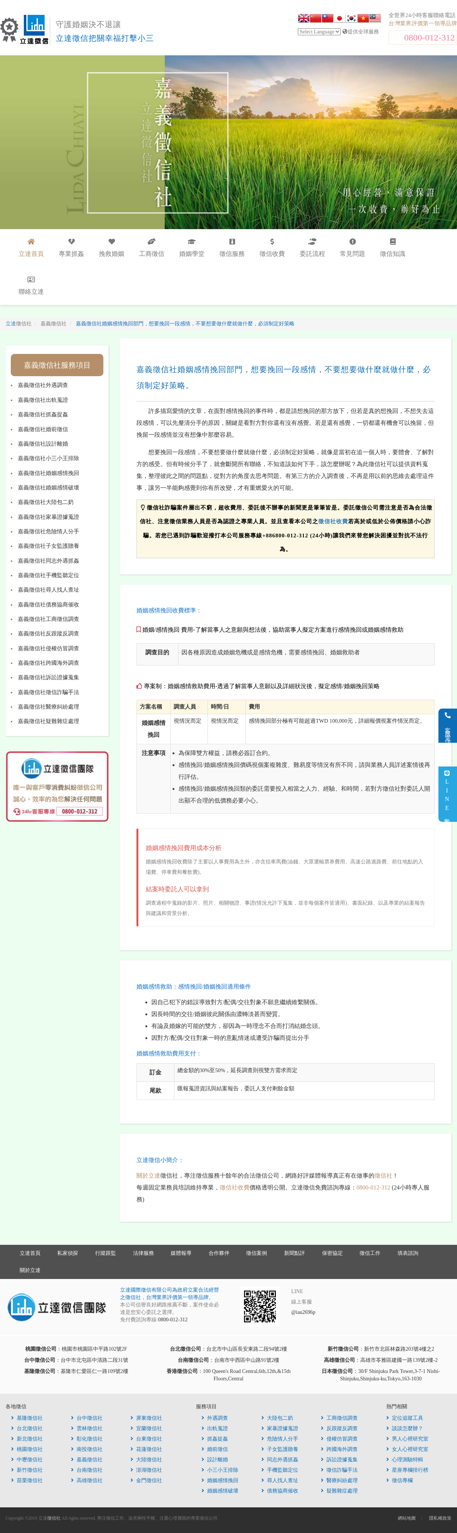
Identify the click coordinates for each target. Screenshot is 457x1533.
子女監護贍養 (279, 1449)
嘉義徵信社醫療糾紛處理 (48, 707)
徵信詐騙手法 (339, 1470)
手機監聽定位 (279, 1470)
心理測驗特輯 (404, 1459)
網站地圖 (407, 1518)
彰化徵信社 (87, 1439)
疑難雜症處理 (339, 1491)
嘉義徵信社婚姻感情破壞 (48, 488)
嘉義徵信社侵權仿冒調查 (48, 648)
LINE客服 (447, 794)
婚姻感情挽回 (220, 1480)
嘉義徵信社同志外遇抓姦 (48, 561)
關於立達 (148, 1175)
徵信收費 (272, 247)
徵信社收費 (333, 521)
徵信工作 (370, 1253)
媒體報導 (181, 1253)
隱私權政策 (440, 1518)
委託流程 (312, 247)
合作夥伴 (219, 1253)
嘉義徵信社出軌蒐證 (43, 400)
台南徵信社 (87, 1470)
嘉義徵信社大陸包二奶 (46, 502)
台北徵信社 (27, 1428)
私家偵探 (67, 1253)
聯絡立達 (31, 285)
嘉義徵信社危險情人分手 (48, 531)
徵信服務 (232, 247)
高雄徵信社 (87, 1480)
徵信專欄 (399, 1480)
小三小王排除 (220, 1470)
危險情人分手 (279, 1439)
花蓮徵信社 (146, 1449)
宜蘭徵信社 (146, 1428)
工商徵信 (151, 247)
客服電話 (448, 725)
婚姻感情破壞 (220, 1491)
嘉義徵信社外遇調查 (43, 385)
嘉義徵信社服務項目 (57, 365)
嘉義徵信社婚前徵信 (43, 429)
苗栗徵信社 (27, 1480)
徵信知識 (392, 247)
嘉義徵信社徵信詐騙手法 (48, 692)
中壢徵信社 (27, 1459)
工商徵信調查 (339, 1418)
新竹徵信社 (27, 1470)
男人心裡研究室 (407, 1439)
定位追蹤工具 (404, 1418)
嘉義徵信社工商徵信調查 (48, 619)
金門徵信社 (146, 1480)
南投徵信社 (87, 1449)
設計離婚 (215, 1459)
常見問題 (352, 247)
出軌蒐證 (215, 1428)
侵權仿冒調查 (339, 1439)
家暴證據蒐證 (279, 1428)
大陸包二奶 (277, 1418)
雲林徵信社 (87, 1428)
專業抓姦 (71, 247)
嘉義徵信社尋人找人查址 (48, 590)
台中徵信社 (87, 1418)
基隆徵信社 (27, 1418)
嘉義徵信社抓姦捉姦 (43, 414)
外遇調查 (215, 1418)
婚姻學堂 (192, 247)
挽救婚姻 (111, 247)
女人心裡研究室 (407, 1449)
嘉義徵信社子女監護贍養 (48, 546)
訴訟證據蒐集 (339, 1459)
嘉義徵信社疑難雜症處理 (48, 721)
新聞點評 (294, 1253)
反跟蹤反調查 (339, 1428)
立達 (19, 323)
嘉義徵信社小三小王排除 (48, 458)
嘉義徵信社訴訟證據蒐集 (48, 677)
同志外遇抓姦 (279, 1459)
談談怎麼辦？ (404, 1428)
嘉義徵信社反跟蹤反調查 (48, 634)
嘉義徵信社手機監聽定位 (48, 575)
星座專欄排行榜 (407, 1470)
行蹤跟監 (105, 1253)
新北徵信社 (27, 1439)
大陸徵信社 (146, 1459)
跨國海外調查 (339, 1449)
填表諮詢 (408, 1253)
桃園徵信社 (27, 1449)
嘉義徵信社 (87, 1459)
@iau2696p (303, 1312)
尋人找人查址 (279, 1480)
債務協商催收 (279, 1491)
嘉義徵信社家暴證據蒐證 (48, 517)
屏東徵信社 (146, 1418)
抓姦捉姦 (215, 1439)
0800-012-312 (429, 37)
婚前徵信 (215, 1449)
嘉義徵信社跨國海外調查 (48, 663)
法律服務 (143, 1253)
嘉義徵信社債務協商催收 (48, 605)
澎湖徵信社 (146, 1470)
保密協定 (332, 1253)
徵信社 (383, 1175)
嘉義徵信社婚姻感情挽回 (48, 473)
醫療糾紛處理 (339, 1480)
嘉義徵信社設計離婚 (43, 444)
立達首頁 (30, 1253)
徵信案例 (256, 1253)
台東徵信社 (146, 1439)
